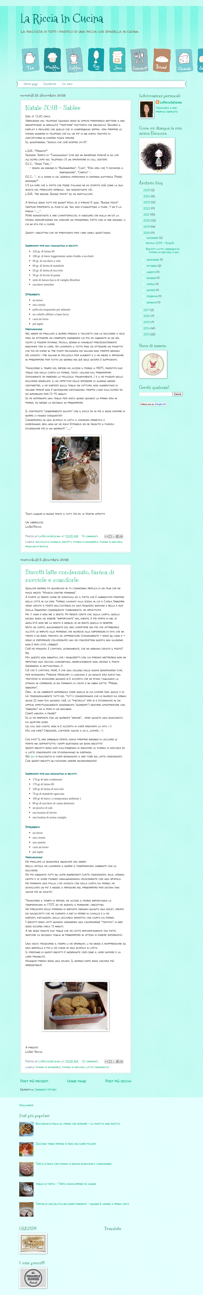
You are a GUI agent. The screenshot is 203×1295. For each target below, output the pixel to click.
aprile (151, 284)
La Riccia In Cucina (61, 18)
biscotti (67, 542)
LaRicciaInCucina (171, 102)
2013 (146, 334)
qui (32, 756)
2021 (146, 214)
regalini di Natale (36, 546)
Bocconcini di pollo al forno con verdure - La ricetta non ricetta (78, 1123)
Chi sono (67, 84)
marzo (151, 290)
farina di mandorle (85, 542)
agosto (151, 272)
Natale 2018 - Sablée (52, 107)
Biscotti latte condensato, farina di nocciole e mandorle (69, 575)
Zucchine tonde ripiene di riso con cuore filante (66, 1144)
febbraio (153, 296)
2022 (147, 208)
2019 (146, 227)
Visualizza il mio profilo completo (166, 109)
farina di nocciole (111, 542)
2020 (147, 220)
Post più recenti (34, 1081)
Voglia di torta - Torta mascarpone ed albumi (66, 1184)
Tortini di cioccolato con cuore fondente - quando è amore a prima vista (82, 1204)
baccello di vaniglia (48, 542)
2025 (147, 190)
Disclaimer (49, 84)
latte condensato (97, 1067)
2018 (147, 233)
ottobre (152, 266)
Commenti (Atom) (45, 1089)
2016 (147, 316)
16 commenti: (90, 536)
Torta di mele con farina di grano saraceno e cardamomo (73, 1164)
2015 (146, 322)
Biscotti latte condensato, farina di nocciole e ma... (163, 250)
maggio (152, 278)
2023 (147, 202)
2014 (146, 328)
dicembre (153, 238)
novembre (153, 259)
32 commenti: (90, 1061)
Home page (31, 84)
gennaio (152, 302)
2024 (147, 196)
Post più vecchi (118, 1081)
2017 (146, 310)
